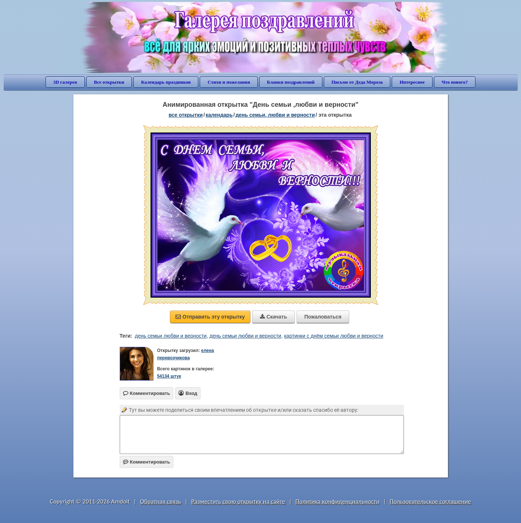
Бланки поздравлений (291, 82)
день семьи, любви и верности (275, 115)
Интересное (411, 82)
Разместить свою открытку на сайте (238, 501)
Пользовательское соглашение (430, 501)
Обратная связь (160, 501)
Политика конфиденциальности (338, 501)
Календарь (219, 115)
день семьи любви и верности (170, 336)
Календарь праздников (166, 82)
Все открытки (109, 82)
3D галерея (65, 82)
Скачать (273, 317)
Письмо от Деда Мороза (357, 82)
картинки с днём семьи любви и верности (333, 336)
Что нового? (455, 82)
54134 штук (169, 376)
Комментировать (146, 462)
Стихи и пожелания (228, 82)
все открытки (186, 115)
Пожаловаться (322, 317)
